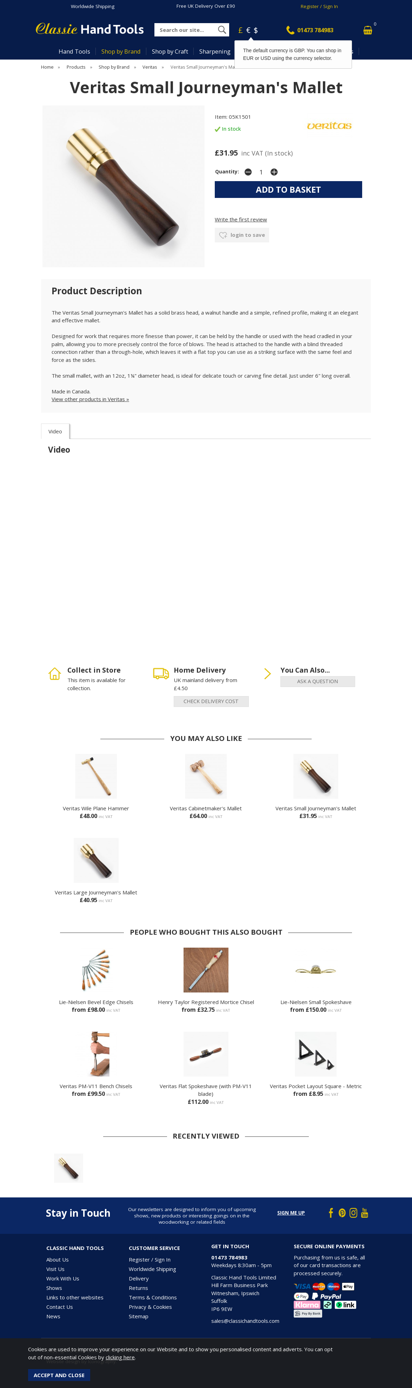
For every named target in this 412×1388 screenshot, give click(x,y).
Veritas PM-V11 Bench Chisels (96, 1086)
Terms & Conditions (153, 1297)
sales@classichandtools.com (245, 1320)
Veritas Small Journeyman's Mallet (315, 808)
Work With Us (62, 1278)
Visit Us (55, 1268)
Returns (138, 1287)
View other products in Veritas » (90, 399)
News (53, 1316)
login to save (242, 235)
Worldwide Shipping (92, 6)
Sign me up (291, 1213)
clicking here (120, 1357)
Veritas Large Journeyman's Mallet (96, 892)
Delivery (139, 1278)
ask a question (317, 681)
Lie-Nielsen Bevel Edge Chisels (96, 1001)
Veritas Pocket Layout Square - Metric (316, 1086)
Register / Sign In (319, 6)
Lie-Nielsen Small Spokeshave (316, 1001)
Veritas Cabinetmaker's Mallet (206, 808)
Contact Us (59, 1306)
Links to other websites (75, 1297)
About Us (57, 1259)
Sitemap (138, 1316)
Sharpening (215, 51)
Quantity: (227, 172)
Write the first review (241, 219)
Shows (54, 1287)
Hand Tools (74, 51)
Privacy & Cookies (150, 1306)
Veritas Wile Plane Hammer (96, 808)
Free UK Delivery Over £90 (206, 6)
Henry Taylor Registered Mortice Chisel (206, 1001)
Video (55, 431)
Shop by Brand (121, 51)
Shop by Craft (170, 51)
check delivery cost (211, 701)
